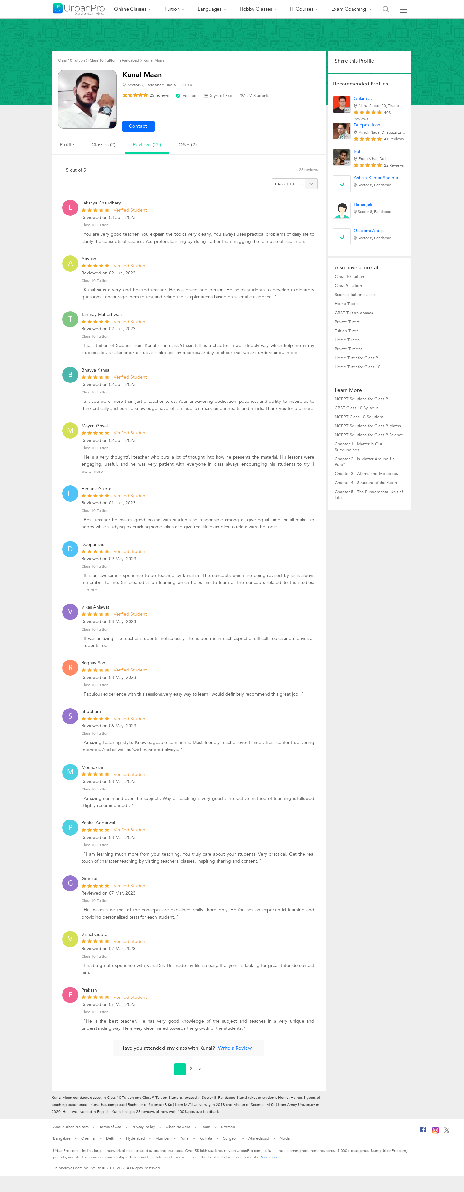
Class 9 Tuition (348, 286)
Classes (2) (103, 144)
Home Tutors (347, 304)
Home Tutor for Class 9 (356, 358)
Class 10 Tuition (95, 225)
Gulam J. (363, 98)
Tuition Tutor (346, 331)
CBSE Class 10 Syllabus (357, 408)
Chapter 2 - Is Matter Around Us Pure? (365, 462)
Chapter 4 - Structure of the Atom (366, 483)
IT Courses (301, 9)
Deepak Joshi (367, 125)
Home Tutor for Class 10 (357, 367)
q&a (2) (188, 144)
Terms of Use (110, 1126)
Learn (205, 1126)
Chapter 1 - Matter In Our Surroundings (358, 447)
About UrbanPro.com (71, 1126)
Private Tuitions (348, 349)
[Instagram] (435, 1132)
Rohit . (360, 151)
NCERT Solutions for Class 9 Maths (368, 426)
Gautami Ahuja (369, 231)
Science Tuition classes (356, 295)
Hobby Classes (256, 9)
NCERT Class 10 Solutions (359, 417)
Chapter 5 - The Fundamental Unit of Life (369, 495)
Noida (285, 1138)
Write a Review (235, 1048)
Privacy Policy (143, 1126)
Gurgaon (230, 1138)
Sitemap (228, 1126)
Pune (184, 1138)
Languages (210, 9)
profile (67, 144)
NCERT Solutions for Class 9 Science (369, 435)
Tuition (171, 9)
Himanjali (363, 204)
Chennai (88, 1138)
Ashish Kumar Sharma (376, 178)
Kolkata (205, 1138)
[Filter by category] (295, 183)
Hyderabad (135, 1138)
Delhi (110, 1138)
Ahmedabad (258, 1138)
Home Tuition (347, 340)
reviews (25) (147, 144)
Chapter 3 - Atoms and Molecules (366, 474)
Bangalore (62, 1138)
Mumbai (162, 1138)
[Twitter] (447, 1131)
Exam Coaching (349, 9)
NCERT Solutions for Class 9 (361, 399)
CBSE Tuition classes (354, 313)
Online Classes (130, 9)
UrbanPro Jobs (178, 1126)
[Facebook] (423, 1132)
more (300, 241)
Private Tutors (347, 322)
